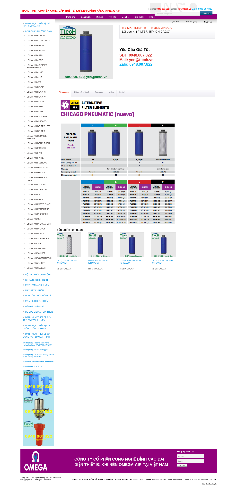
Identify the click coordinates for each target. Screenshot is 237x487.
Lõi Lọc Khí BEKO (35, 107)
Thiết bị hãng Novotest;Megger (35, 350)
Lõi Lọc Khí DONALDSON (38, 143)
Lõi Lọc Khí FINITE (35, 158)
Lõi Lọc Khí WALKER (36, 253)
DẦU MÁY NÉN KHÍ (34, 306)
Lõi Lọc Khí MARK (35, 199)
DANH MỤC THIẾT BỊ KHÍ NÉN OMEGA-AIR (36, 24)
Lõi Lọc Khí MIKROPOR (37, 214)
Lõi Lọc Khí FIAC (34, 153)
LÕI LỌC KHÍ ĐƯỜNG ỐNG (38, 31)
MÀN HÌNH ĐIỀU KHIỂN (36, 301)
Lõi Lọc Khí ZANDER (36, 263)
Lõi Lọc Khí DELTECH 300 (38, 126)
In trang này (191, 22)
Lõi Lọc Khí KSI (34, 194)
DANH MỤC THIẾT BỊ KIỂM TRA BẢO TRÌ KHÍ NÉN (37, 318)
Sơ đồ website (55, 478)
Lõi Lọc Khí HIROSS (36, 172)
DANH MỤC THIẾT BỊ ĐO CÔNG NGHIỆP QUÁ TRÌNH (36, 335)
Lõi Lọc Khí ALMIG (35, 72)
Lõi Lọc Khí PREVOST (37, 229)
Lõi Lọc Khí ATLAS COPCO (39, 41)
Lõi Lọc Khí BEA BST (36, 102)
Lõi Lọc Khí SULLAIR (36, 268)
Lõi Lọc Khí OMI (34, 219)
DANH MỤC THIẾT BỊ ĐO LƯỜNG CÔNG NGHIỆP (36, 327)
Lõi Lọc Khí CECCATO (37, 116)
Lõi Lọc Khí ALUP (34, 77)
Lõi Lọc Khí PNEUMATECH (39, 224)
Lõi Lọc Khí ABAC (35, 55)
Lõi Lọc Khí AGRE (35, 60)
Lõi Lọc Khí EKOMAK (36, 148)
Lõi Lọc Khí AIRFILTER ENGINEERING (37, 66)
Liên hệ (208, 22)
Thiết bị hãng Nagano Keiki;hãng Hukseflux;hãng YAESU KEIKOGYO (37, 344)
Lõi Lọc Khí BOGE (35, 111)
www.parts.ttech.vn (192, 479)
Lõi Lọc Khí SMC (34, 243)
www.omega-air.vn (175, 479)
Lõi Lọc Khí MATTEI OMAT (39, 204)
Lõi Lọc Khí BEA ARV (36, 97)
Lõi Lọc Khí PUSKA (35, 234)
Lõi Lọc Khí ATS (34, 82)
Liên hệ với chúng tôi (39, 478)
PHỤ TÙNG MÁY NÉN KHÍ (38, 295)
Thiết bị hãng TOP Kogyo (33, 366)
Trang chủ (25, 478)
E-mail (175, 22)
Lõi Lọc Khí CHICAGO (37, 121)
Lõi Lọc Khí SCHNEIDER (38, 238)
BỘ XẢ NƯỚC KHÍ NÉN (36, 280)
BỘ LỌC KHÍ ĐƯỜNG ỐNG (38, 274)
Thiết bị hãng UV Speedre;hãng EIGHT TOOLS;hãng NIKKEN (38, 356)
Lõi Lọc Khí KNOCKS (36, 185)
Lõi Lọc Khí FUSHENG (37, 163)
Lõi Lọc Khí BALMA (35, 87)
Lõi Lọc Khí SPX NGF (36, 248)
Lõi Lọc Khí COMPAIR (36, 36)
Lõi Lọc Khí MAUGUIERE (38, 209)
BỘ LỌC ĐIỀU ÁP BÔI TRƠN (39, 312)
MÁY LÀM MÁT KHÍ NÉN (37, 285)
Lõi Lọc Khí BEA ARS (36, 92)
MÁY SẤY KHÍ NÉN (34, 290)
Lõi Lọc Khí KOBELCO (37, 189)
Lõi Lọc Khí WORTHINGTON (39, 258)
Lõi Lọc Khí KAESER (36, 50)
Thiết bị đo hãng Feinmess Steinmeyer (38, 361)
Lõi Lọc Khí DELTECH (36, 131)
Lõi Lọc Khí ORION (35, 45)
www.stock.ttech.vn (208, 479)
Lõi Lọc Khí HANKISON (37, 168)
